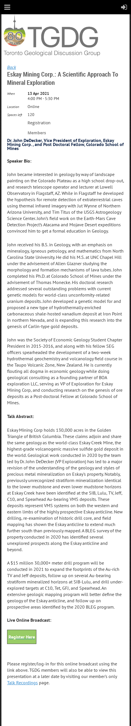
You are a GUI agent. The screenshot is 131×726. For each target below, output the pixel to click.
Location (13, 107)
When (11, 93)
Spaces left (14, 115)
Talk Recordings (22, 682)
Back (11, 67)
